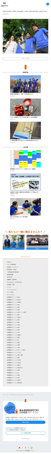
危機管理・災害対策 (12, 279)
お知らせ (9, 262)
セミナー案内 (10, 292)
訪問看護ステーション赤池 (13, 297)
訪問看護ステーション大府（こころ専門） (17, 312)
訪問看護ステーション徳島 (13, 357)
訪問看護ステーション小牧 (13, 332)
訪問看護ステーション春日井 (14, 317)
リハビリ (9, 287)
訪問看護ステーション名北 (13, 377)
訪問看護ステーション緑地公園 (14, 382)
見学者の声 (9, 277)
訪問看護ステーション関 (13, 339)
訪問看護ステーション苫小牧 (14, 360)
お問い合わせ (25, 422)
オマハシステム (10, 294)
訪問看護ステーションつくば (14, 352)
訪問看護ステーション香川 (13, 314)
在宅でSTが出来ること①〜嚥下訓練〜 (19, 216)
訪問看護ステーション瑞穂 (13, 370)
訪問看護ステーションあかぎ (14, 299)
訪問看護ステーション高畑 (13, 345)
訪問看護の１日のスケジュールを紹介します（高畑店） (23, 169)
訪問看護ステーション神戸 (13, 327)
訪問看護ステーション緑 (13, 372)
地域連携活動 (10, 274)
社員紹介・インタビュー (13, 267)
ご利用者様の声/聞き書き (13, 272)
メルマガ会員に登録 (25, 433)
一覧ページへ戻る (25, 58)
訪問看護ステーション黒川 (13, 319)
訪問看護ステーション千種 (13, 347)
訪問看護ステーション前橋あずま (15, 367)
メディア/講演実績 (11, 264)
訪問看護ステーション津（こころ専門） (16, 350)
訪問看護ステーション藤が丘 (14, 365)
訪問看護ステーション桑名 (13, 322)
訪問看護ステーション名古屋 (14, 362)
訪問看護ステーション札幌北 (14, 334)
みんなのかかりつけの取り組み (14, 282)
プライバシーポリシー (25, 438)
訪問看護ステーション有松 (13, 304)
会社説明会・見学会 (12, 269)
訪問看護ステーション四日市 (14, 380)
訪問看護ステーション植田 (13, 307)
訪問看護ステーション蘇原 (13, 342)
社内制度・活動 (10, 284)
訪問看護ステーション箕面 (13, 375)
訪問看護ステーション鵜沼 (13, 309)
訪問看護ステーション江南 (13, 324)
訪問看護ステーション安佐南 (14, 302)
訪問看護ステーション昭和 (13, 337)
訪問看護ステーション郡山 (13, 329)
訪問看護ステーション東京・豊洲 (15, 355)
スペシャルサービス (12, 289)
